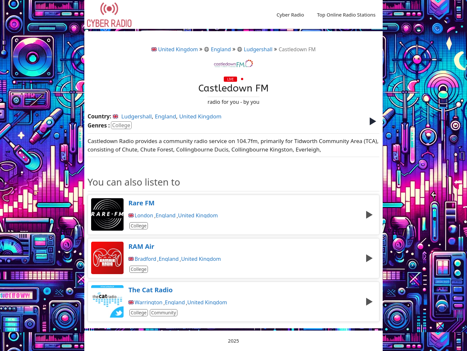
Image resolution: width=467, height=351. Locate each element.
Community (163, 312)
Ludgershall (254, 49)
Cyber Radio (290, 14)
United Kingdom (174, 49)
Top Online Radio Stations (346, 14)
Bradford (145, 258)
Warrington (148, 302)
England (217, 49)
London (144, 215)
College (121, 125)
